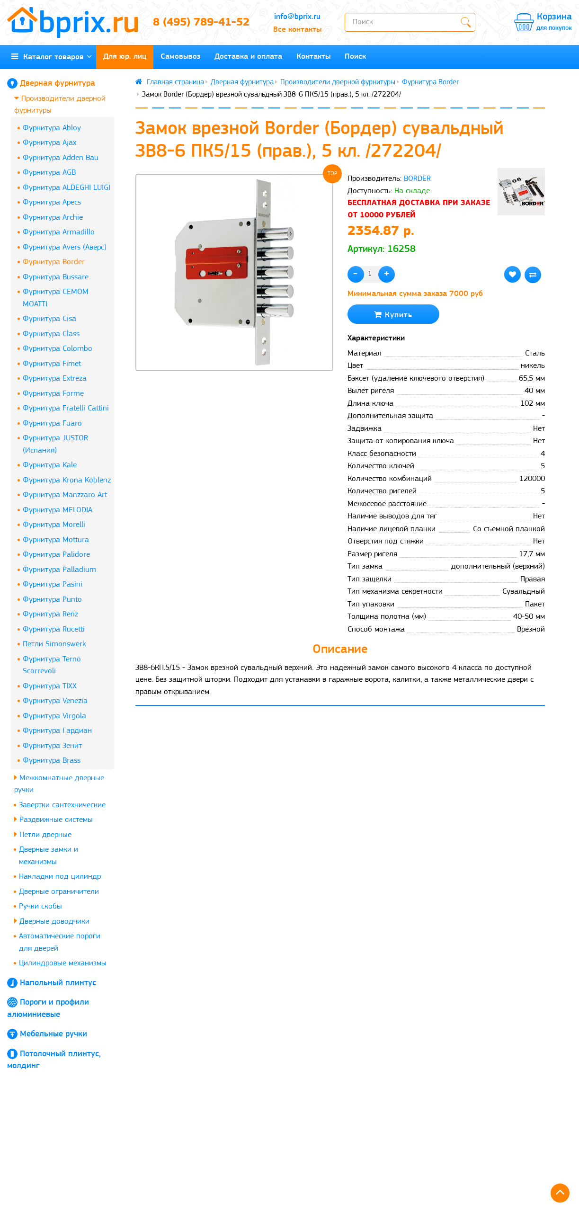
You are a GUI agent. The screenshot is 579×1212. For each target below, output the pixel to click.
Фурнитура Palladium (59, 570)
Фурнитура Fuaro (52, 423)
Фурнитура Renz (50, 614)
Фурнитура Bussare (56, 277)
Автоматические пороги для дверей (59, 942)
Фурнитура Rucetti (54, 629)
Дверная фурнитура (57, 83)
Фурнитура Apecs (52, 202)
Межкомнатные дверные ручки (59, 783)
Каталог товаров (51, 56)
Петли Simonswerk (54, 644)
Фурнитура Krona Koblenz (67, 480)
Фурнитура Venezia (55, 701)
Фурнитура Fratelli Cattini (66, 408)
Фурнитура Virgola (54, 716)
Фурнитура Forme (53, 394)
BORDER (417, 179)
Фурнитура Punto (52, 600)
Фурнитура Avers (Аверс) (65, 247)
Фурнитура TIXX (50, 686)
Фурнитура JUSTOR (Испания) (55, 444)
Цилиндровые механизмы (63, 963)
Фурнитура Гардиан (57, 731)
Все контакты (297, 30)
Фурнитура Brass (51, 761)
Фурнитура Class (51, 334)
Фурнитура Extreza (55, 378)
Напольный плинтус (58, 983)
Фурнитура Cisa (49, 319)
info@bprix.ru (297, 17)
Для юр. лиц (124, 57)
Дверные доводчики (51, 921)
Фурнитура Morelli (54, 525)
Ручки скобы (40, 906)
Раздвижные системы (53, 819)
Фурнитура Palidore (56, 555)
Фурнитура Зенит (52, 746)
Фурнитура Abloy (52, 128)
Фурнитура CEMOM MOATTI (56, 298)
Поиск (355, 57)
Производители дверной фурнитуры (60, 104)
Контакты (313, 57)
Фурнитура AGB (49, 173)
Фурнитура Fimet (52, 364)
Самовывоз (180, 57)
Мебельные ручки (53, 1034)
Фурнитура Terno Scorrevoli (52, 665)
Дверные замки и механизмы (48, 856)
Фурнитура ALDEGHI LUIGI (66, 188)
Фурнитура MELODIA (57, 510)
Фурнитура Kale (50, 465)
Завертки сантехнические (62, 805)
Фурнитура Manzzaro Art (65, 495)
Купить (393, 314)
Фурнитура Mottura (56, 540)
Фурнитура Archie (53, 218)
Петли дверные (42, 834)
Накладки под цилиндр (60, 877)
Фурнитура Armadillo (59, 232)
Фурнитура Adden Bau (60, 158)
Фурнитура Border (54, 262)
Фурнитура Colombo (57, 349)
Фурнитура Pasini (52, 584)
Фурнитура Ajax (49, 143)
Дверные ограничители (59, 892)
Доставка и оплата (248, 57)
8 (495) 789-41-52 (201, 22)
